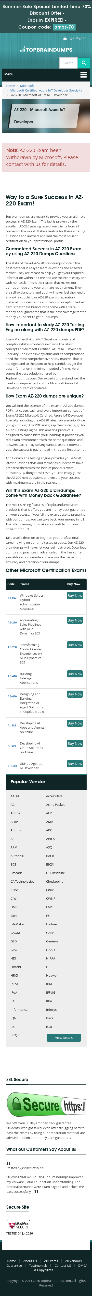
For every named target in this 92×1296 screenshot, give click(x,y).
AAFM (15, 796)
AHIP (14, 822)
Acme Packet (55, 805)
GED (14, 941)
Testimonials (38, 1265)
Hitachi (16, 967)
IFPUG (50, 993)
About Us (30, 1261)
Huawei (51, 976)
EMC (49, 907)
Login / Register (77, 38)
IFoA (14, 993)
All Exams (51, 1261)
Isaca (49, 1018)
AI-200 (12, 745)
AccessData (54, 796)
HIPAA (50, 958)
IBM (49, 984)
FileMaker (18, 924)
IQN (13, 1018)
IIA (12, 1001)
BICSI (50, 865)
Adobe (15, 813)
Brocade (17, 873)
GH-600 (12, 766)
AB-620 (12, 696)
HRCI (14, 976)
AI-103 (12, 725)
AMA (49, 822)
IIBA (49, 1001)
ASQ (49, 847)
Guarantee (14, 1265)
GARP (50, 933)
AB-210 (12, 622)
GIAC (14, 950)
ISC (13, 1027)
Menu (8, 74)
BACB (50, 856)
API (13, 839)
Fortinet (52, 924)
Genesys (52, 941)
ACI (13, 805)
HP (48, 967)
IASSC (15, 984)
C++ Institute (55, 873)
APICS (50, 839)
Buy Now (75, 595)
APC (49, 830)
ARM (14, 847)
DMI (14, 907)
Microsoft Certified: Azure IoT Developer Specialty (46, 90)
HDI (13, 958)
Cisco (14, 890)
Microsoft (27, 85)
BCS (13, 865)
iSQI (49, 1027)
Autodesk (18, 856)
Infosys (51, 1010)
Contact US (63, 1265)
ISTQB (15, 1035)
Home (10, 85)
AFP (49, 813)
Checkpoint (54, 882)
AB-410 (12, 676)
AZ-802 (12, 598)
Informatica (19, 1010)
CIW (13, 899)
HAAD (50, 950)
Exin (14, 916)
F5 (48, 916)
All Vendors (73, 1261)
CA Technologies (22, 882)
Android (16, 830)
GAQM (15, 933)
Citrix (50, 890)
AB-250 (12, 647)
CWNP (50, 899)
